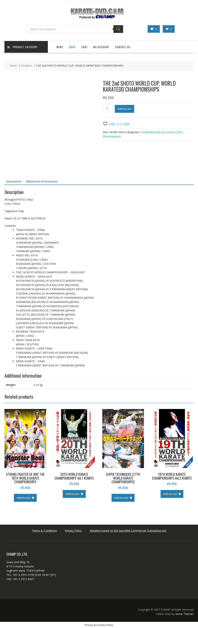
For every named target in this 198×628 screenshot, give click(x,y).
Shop (72, 47)
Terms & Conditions (44, 530)
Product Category (22, 47)
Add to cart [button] (23, 497)
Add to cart (124, 108)
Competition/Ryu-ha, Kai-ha (157, 132)
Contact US (122, 47)
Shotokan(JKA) (112, 136)
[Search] (118, 29)
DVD (179, 132)
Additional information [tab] (42, 181)
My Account (101, 47)
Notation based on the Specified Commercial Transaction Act (128, 530)
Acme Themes (184, 614)
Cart (84, 47)
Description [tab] (14, 181)
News (60, 47)
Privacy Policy (73, 530)
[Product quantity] (108, 108)
